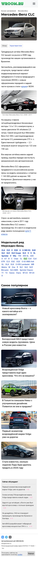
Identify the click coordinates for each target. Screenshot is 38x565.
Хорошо (31, 553)
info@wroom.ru (6, 543)
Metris (4, 267)
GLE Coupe (16, 253)
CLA (3, 250)
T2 (6, 273)
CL (21, 259)
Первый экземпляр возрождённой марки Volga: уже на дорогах (17, 434)
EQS (16, 250)
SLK (26, 267)
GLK (12, 264)
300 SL (26, 256)
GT (5, 259)
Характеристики (16, 46)
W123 (25, 273)
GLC (3, 253)
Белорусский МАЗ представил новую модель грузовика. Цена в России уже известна (18, 342)
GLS (24, 253)
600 (32, 256)
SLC (21, 267)
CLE (8, 250)
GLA (7, 264)
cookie (20, 554)
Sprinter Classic (26, 270)
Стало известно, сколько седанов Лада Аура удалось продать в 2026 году (16, 464)
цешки (24, 86)
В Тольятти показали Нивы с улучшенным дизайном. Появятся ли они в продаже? (17, 403)
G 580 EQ (26, 250)
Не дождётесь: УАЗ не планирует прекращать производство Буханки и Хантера (17, 515)
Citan (16, 259)
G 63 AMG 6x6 (28, 261)
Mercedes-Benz (23, 11)
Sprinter (5, 256)
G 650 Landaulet (23, 264)
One (13, 267)
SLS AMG (14, 270)
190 (19, 256)
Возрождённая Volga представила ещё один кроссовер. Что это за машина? (18, 372)
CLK (30, 259)
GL (3, 264)
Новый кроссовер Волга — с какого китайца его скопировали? (16, 311)
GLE (8, 253)
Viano (18, 273)
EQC (13, 261)
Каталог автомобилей (8, 11)
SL (34, 253)
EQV (18, 261)
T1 (3, 273)
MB (32, 264)
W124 (31, 273)
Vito (14, 256)
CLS (8, 261)
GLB (33, 250)
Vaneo (12, 273)
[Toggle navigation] (34, 4)
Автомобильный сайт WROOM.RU (12, 541)
